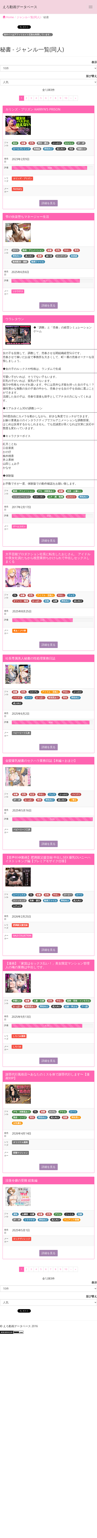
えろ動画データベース (20, 7)
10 (66, 98)
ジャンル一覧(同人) (29, 17)
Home (8, 17)
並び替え (90, 76)
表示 (93, 62)
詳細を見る (48, 203)
